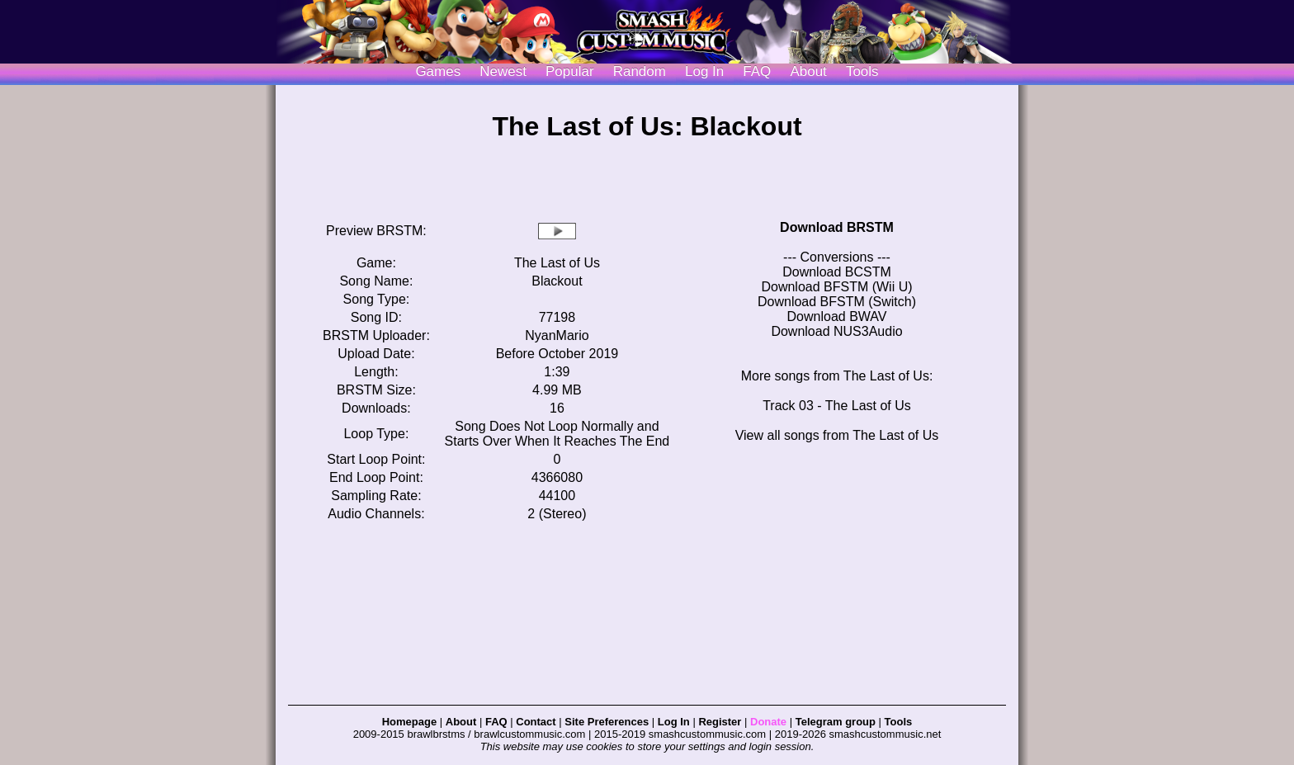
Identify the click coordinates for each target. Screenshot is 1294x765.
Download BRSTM (837, 227)
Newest (503, 71)
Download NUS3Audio (836, 331)
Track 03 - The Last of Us (837, 406)
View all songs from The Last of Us (837, 435)
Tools (862, 71)
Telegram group (836, 721)
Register (719, 721)
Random (639, 71)
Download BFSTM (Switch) (837, 302)
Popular (569, 71)
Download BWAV (837, 316)
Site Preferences (606, 721)
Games (437, 71)
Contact (535, 721)
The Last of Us (557, 263)
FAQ (757, 71)
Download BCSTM (836, 272)
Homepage (409, 721)
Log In (674, 721)
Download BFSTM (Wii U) (836, 287)
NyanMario (556, 335)
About (808, 71)
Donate (768, 721)
